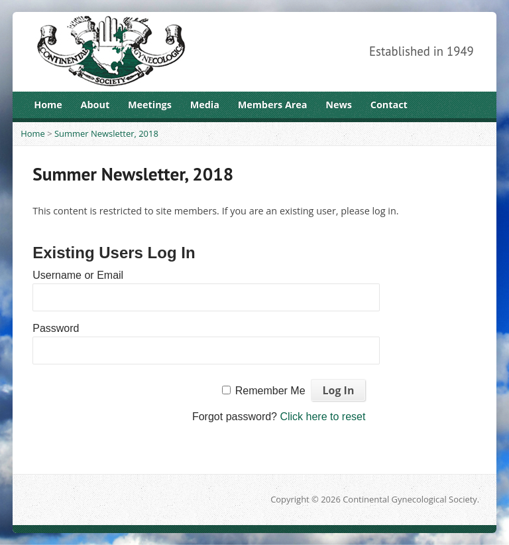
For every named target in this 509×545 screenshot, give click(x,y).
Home (48, 104)
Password (55, 328)
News (338, 104)
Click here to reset (322, 416)
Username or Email (77, 275)
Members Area (273, 104)
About (95, 104)
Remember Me (270, 390)
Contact (389, 104)
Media (204, 104)
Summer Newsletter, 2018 (106, 133)
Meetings (150, 104)
